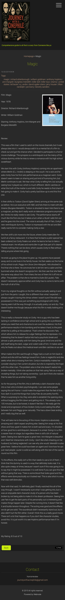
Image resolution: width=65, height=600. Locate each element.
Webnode (37, 594)
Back (6, 548)
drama (54, 82)
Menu (58, 5)
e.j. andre (23, 84)
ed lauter (14, 84)
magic (6, 79)
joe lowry (30, 87)
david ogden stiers (37, 84)
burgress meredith (23, 82)
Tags (3, 76)
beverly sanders (42, 87)
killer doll (36, 82)
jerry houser (51, 84)
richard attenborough (20, 79)
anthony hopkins (54, 79)
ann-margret (7, 82)
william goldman (38, 79)
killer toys (45, 82)
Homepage (29, 56)
